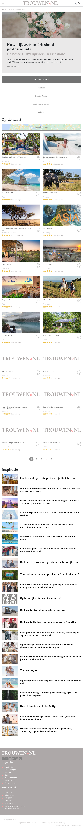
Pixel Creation (75, 825)
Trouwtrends (10, 783)
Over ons (8, 792)
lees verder (13, 66)
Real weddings (11, 777)
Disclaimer (9, 803)
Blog (6, 775)
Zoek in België (41, 96)
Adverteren (9, 795)
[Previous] (57, 459)
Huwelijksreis (41, 79)
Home (4, 9)
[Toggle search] (79, 3)
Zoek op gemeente (41, 104)
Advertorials (10, 780)
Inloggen (8, 798)
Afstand (41, 112)
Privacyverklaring (12, 808)
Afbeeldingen (10, 769)
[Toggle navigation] (3, 3)
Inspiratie (9, 767)
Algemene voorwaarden (15, 806)
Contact (8, 800)
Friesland (41, 88)
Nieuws (8, 772)
